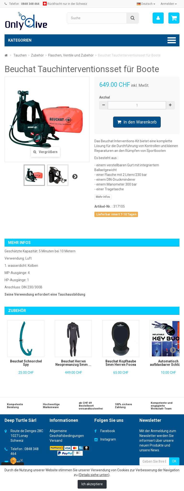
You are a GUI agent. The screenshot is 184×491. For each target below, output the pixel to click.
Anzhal (104, 97)
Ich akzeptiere (92, 484)
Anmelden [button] (169, 4)
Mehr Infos (103, 197)
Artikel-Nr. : (103, 206)
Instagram (108, 439)
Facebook (107, 431)
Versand (56, 440)
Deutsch (146, 4)
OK (174, 461)
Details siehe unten (94, 475)
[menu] (158, 18)
